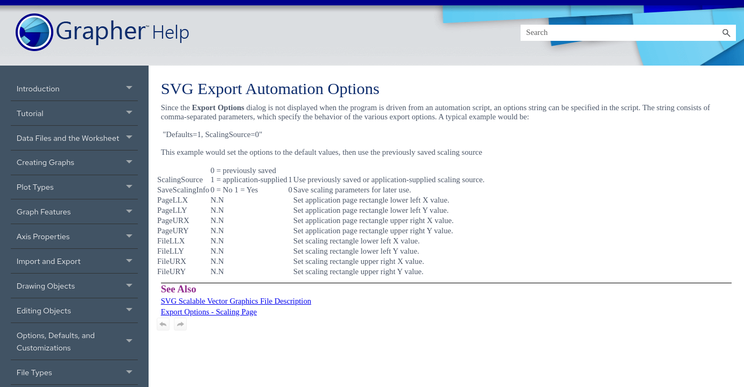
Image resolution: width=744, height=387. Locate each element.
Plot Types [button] (77, 187)
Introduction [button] (77, 88)
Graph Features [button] (77, 211)
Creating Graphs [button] (77, 162)
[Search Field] (628, 32)
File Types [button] (77, 372)
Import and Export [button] (77, 261)
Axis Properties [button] (77, 236)
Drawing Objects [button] (77, 286)
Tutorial (77, 113)
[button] (726, 32)
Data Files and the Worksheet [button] (77, 138)
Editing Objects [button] (77, 310)
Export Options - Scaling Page (209, 311)
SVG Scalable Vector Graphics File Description (236, 301)
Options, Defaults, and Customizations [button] (77, 341)
